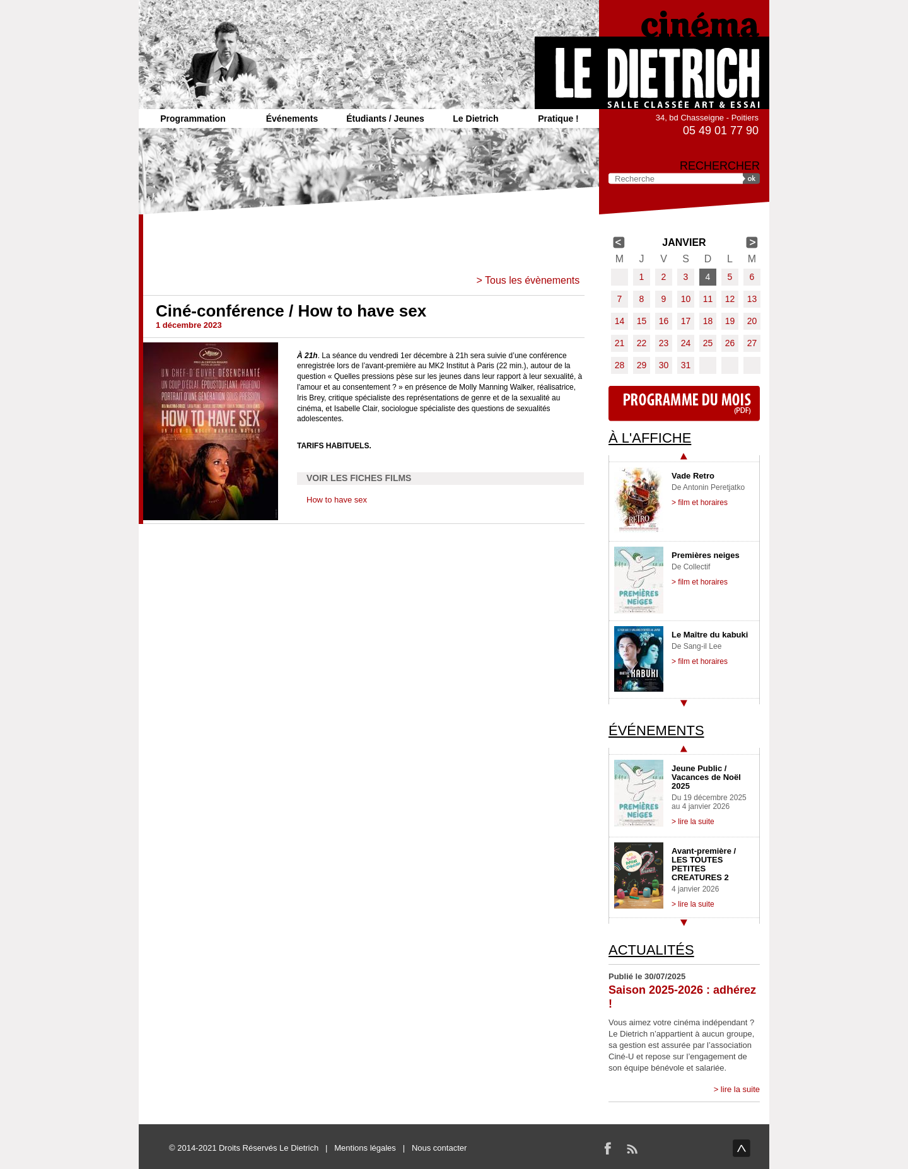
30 (664, 365)
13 (752, 299)
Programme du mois (684, 403)
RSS (632, 1148)
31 (686, 365)
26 (730, 343)
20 (752, 321)
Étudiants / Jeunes (385, 118)
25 (708, 343)
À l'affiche (649, 438)
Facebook (608, 1148)
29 (642, 365)
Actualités (651, 950)
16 (664, 321)
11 (708, 299)
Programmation (192, 118)
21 (620, 343)
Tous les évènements (532, 280)
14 (620, 321)
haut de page (741, 1148)
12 (730, 299)
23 (664, 343)
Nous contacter (439, 1148)
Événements (292, 118)
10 (686, 299)
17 (686, 321)
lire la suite (740, 1089)
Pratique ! (558, 118)
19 (730, 321)
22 (642, 343)
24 (686, 343)
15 (642, 321)
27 (752, 343)
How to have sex (336, 499)
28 (620, 365)
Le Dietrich (475, 118)
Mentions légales (365, 1148)
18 (708, 321)
